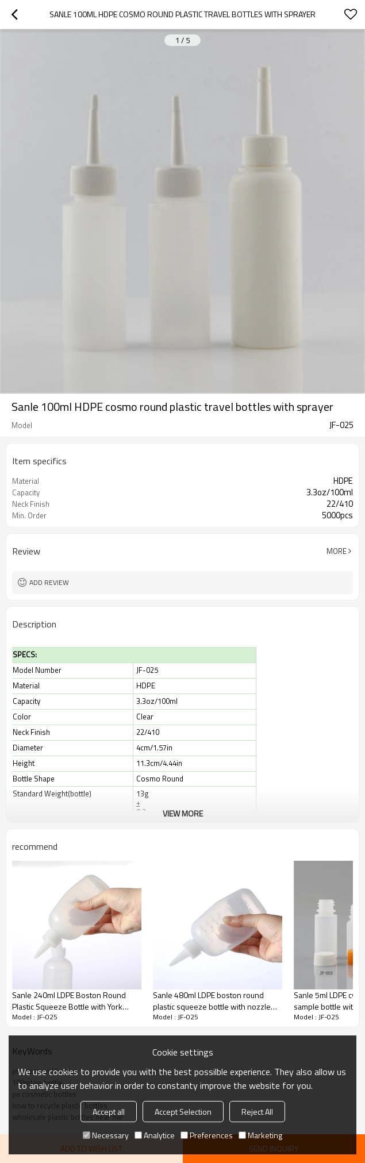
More (336, 551)
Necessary (106, 1135)
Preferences (206, 1135)
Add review (49, 582)
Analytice (155, 1135)
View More (183, 813)
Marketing (260, 1135)
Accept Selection (183, 1112)
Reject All (257, 1112)
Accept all (109, 1112)
